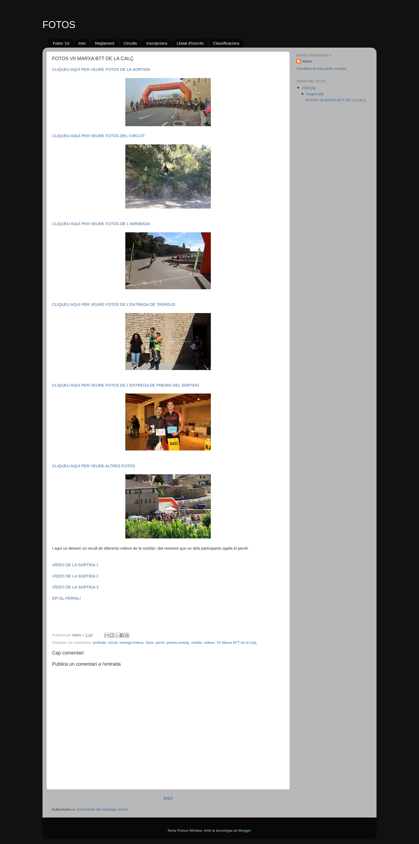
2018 (306, 88)
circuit (112, 643)
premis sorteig (177, 643)
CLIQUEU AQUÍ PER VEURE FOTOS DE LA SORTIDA (101, 69)
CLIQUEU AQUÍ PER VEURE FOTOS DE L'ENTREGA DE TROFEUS (113, 304)
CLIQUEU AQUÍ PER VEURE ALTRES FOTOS (93, 466)
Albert (307, 61)
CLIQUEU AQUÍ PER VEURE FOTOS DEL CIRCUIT (98, 136)
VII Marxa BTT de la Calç (236, 643)
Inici (82, 43)
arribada (99, 643)
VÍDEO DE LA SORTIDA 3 (75, 587)
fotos (150, 643)
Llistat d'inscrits (190, 43)
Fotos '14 (61, 43)
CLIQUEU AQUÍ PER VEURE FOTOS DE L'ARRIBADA (101, 224)
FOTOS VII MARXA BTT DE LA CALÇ (335, 100)
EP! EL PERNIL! (66, 598)
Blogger (244, 830)
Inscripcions (156, 43)
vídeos (209, 643)
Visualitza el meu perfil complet (321, 69)
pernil (160, 643)
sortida (196, 643)
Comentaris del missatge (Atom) (102, 809)
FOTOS (58, 24)
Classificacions (226, 43)
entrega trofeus (131, 643)
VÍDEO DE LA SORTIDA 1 (75, 565)
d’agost (312, 94)
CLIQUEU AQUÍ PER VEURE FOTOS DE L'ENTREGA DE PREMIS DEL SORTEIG (125, 385)
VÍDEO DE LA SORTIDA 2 (75, 576)
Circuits (130, 43)
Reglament (104, 43)
